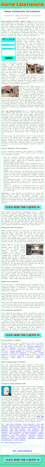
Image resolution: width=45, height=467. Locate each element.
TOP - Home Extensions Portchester (11, 442)
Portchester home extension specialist (32, 386)
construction (19, 413)
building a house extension (24, 151)
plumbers (38, 355)
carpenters (30, 348)
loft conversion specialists (32, 346)
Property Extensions (15, 432)
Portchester (27, 212)
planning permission (10, 103)
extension (29, 82)
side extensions (6, 405)
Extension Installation (16, 425)
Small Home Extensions (13, 424)
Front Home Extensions (18, 435)
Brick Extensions (28, 424)
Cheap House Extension (18, 438)
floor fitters (8, 346)
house (17, 136)
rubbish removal (16, 357)
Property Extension (19, 440)
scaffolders (37, 351)
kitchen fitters (24, 354)
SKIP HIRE (21, 355)
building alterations (12, 401)
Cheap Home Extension (17, 429)
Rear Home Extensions (29, 433)
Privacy (42, 455)
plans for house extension (21, 405)
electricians (21, 349)
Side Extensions (33, 430)
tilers (3, 349)
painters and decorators (18, 352)
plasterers (13, 348)
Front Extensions (14, 427)
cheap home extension (22, 410)
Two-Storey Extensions (36, 435)
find (6, 365)
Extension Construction (29, 427)
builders (33, 97)
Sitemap (2, 455)
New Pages (7, 455)
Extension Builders (7, 440)
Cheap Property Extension (32, 425)
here (15, 380)
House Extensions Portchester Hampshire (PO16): (16, 21)
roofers (39, 349)
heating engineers (16, 351)
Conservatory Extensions (26, 436)
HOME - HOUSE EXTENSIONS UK (22, 451)
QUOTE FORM (40, 416)
